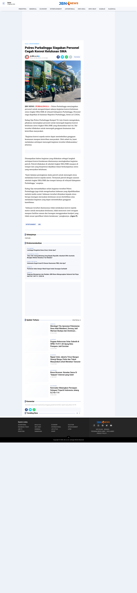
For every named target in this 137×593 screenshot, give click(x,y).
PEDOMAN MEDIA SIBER (98, 431)
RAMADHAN (38, 431)
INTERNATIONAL (56, 427)
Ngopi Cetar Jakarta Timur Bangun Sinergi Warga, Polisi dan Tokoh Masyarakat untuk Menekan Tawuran (65, 359)
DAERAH (102, 9)
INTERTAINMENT (56, 9)
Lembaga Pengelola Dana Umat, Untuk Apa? (41, 250)
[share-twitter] (62, 57)
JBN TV (20, 429)
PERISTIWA (22, 9)
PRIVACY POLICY (102, 433)
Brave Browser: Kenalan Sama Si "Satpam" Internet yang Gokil (63, 373)
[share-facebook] (58, 57)
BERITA (53, 324)
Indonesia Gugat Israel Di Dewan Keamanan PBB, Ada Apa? (46, 263)
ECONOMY (43, 9)
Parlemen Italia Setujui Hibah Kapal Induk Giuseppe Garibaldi (47, 269)
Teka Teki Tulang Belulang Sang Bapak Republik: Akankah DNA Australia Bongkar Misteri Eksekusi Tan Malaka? (50, 257)
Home (26, 44)
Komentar (77, 57)
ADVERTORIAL (70, 9)
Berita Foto (38, 424)
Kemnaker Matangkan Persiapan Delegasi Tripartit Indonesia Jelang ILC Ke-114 (64, 390)
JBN (39, 224)
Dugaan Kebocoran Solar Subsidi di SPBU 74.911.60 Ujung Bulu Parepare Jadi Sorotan (64, 343)
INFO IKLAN (99, 429)
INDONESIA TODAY (23, 427)
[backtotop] (68, 437)
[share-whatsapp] (66, 57)
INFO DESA (81, 9)
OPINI (69, 429)
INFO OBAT (92, 9)
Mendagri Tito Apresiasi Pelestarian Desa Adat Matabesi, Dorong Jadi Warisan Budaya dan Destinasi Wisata (65, 328)
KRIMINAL (33, 9)
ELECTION (71, 424)
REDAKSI (106, 429)
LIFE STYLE (54, 429)
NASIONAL (112, 9)
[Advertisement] (68, 25)
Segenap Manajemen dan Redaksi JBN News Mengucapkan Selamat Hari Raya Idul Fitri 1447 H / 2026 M (53, 275)
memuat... (28, 238)
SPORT (53, 431)
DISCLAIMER (110, 431)
